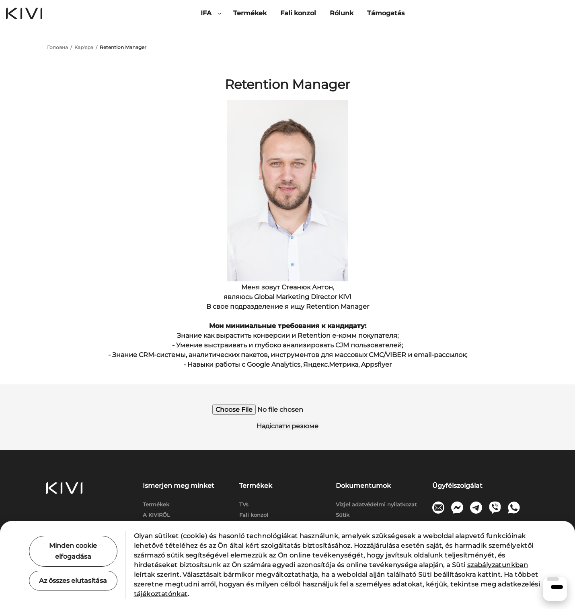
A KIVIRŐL (156, 515)
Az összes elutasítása (73, 580)
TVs (243, 504)
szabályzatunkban (497, 565)
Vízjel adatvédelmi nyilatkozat (376, 504)
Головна (57, 47)
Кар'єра (83, 47)
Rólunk (341, 13)
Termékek (250, 13)
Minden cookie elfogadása (73, 551)
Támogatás (386, 13)
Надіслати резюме (287, 426)
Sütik (342, 515)
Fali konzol (298, 13)
